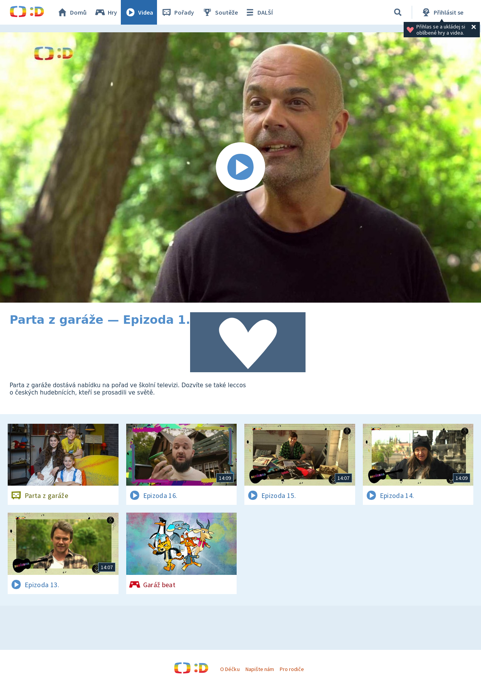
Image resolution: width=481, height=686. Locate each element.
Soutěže (220, 12)
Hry (105, 12)
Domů (72, 12)
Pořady (177, 12)
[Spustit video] (240, 167)
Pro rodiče (292, 669)
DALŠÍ (258, 12)
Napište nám (260, 669)
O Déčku (229, 669)
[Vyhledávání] (398, 12)
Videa (139, 12)
